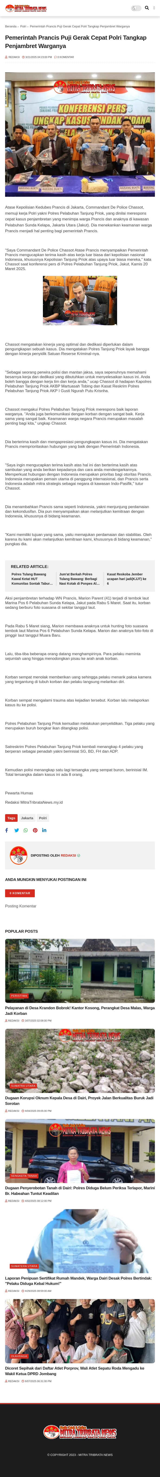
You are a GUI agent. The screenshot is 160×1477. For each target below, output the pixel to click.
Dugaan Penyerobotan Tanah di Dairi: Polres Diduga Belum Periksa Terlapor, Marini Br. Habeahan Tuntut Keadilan (80, 1191)
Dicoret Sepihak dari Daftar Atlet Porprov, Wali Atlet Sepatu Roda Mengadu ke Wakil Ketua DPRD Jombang (74, 1371)
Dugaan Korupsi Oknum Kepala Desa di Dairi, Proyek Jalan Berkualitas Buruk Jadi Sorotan (79, 1101)
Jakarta (27, 818)
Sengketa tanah (24, 1175)
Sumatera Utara (24, 1266)
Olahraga (19, 1356)
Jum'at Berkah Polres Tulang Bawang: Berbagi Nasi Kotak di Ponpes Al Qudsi (78, 579)
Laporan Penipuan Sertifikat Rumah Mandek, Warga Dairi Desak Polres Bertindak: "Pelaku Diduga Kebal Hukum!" (78, 1281)
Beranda (10, 26)
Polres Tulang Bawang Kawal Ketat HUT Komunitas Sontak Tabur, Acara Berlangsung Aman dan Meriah (31, 579)
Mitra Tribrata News (95, 1455)
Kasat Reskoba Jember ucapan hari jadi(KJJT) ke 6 (126, 578)
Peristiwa (19, 995)
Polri (23, 26)
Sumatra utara (23, 1085)
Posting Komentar (20, 906)
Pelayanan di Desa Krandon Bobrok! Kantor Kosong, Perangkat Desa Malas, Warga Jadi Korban (80, 1011)
